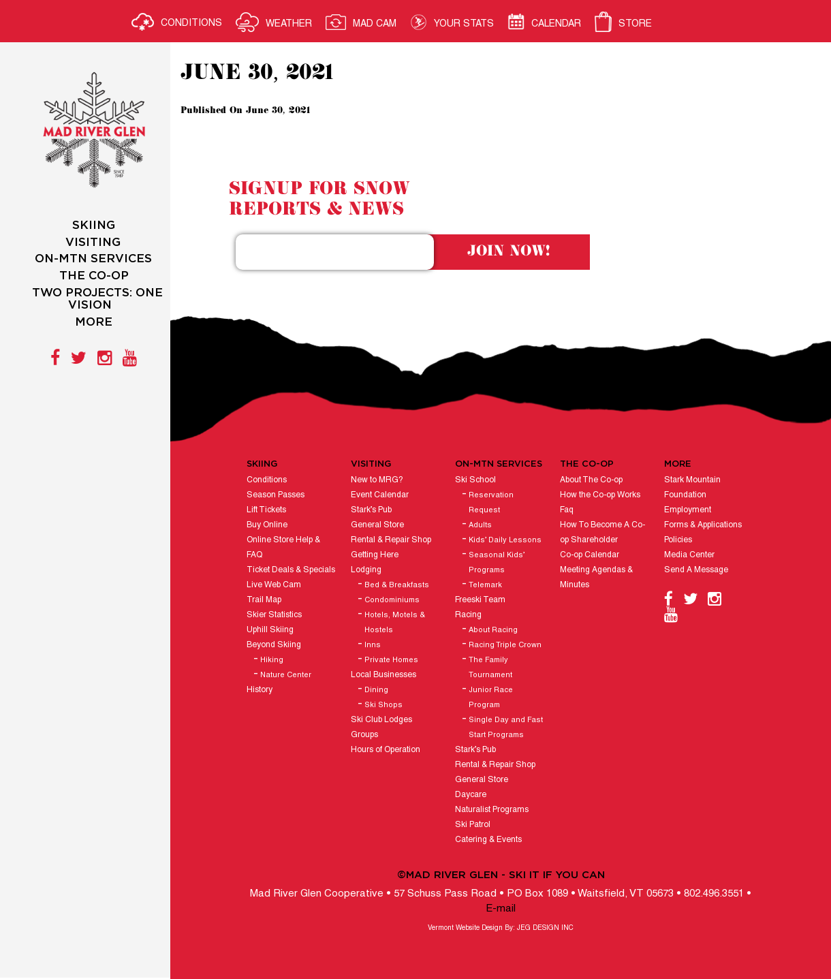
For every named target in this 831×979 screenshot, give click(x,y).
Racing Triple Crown (505, 645)
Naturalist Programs (492, 809)
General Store (377, 525)
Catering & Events (488, 839)
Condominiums (392, 600)
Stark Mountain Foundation (692, 487)
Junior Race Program (491, 698)
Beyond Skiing (274, 645)
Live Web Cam (274, 585)
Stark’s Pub (371, 510)
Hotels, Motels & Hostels (394, 623)
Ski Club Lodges (381, 720)
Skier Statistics (274, 615)
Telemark (485, 585)
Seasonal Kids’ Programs (496, 563)
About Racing (493, 630)
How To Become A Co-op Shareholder (602, 532)
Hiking (271, 660)
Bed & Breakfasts (396, 585)
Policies (678, 540)
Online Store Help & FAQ (283, 547)
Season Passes (275, 495)
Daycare (470, 794)
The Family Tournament (490, 668)
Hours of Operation (385, 749)
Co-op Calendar (589, 555)
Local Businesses (383, 675)
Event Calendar (380, 495)
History (259, 690)
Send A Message (696, 570)
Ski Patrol (472, 824)
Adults (480, 525)
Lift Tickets (266, 510)
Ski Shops (383, 705)
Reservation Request (491, 503)
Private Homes (391, 660)
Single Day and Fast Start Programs (506, 728)
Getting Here (374, 555)
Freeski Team (480, 600)
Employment (687, 510)
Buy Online (267, 525)
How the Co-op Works (600, 495)
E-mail (501, 909)
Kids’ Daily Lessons (505, 540)
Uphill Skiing (270, 630)
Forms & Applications (703, 525)
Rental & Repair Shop (391, 540)
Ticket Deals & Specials (291, 570)
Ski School (475, 480)
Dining (376, 690)
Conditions (267, 480)
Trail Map (264, 600)
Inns (372, 645)
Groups (364, 735)
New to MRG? (377, 480)
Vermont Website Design (465, 928)
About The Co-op (591, 480)
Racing (468, 615)
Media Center (689, 555)
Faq (567, 510)
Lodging (366, 570)
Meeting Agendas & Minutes (596, 577)
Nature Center (285, 675)
